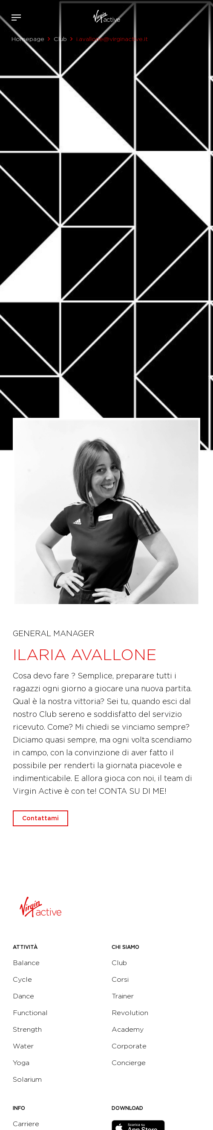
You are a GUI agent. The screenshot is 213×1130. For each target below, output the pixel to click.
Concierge (129, 1063)
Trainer (123, 996)
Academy (128, 1029)
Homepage (28, 38)
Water (23, 1046)
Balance (26, 963)
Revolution (130, 1013)
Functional (30, 1013)
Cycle (22, 979)
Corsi (120, 979)
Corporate (129, 1046)
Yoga (21, 1063)
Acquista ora (191, 15)
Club (60, 38)
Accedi (178, 17)
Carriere (26, 1124)
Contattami (203, 15)
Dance (23, 996)
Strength (27, 1029)
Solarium (27, 1079)
